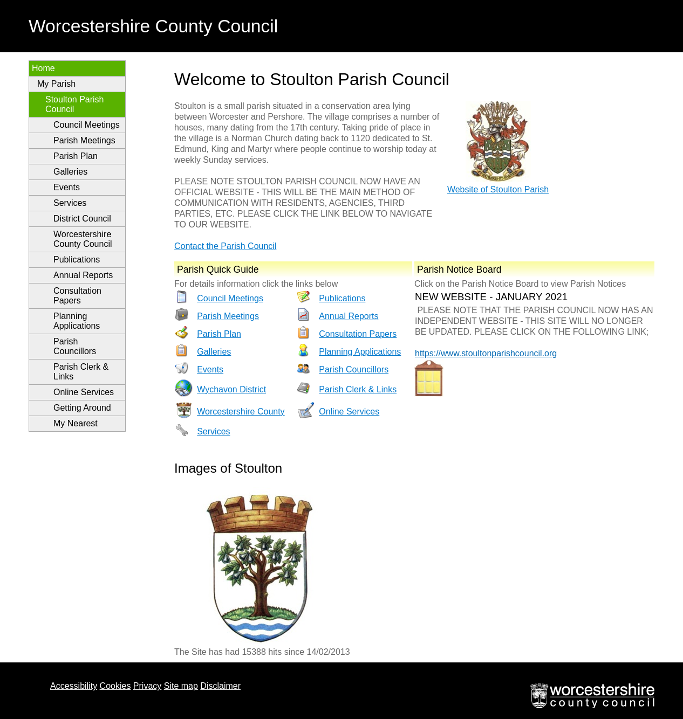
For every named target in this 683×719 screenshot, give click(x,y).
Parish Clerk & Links (80, 371)
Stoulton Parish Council (74, 104)
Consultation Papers (77, 295)
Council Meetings (86, 124)
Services (69, 203)
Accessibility (73, 685)
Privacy (147, 685)
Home (43, 68)
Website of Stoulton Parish (498, 189)
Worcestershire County (240, 411)
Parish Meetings (84, 140)
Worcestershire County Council (82, 239)
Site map (181, 685)
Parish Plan (75, 156)
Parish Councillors (74, 346)
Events (66, 187)
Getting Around (82, 407)
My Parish (56, 83)
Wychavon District (231, 389)
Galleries (70, 171)
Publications (76, 259)
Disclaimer (220, 685)
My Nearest (75, 423)
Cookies (115, 685)
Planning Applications (76, 321)
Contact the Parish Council (225, 246)
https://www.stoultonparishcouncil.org (486, 353)
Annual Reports (83, 275)
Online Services (83, 392)
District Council (82, 218)
